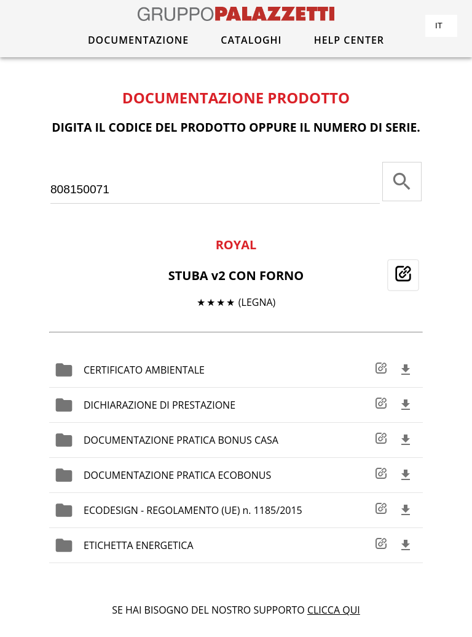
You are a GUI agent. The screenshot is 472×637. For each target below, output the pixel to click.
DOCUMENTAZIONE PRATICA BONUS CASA (181, 440)
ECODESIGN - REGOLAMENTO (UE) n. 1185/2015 (193, 510)
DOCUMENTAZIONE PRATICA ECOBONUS (177, 475)
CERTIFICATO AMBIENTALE (144, 370)
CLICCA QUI (333, 610)
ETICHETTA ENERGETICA (139, 545)
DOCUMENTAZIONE (138, 40)
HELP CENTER (349, 40)
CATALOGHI (251, 40)
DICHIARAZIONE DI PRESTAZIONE (159, 405)
